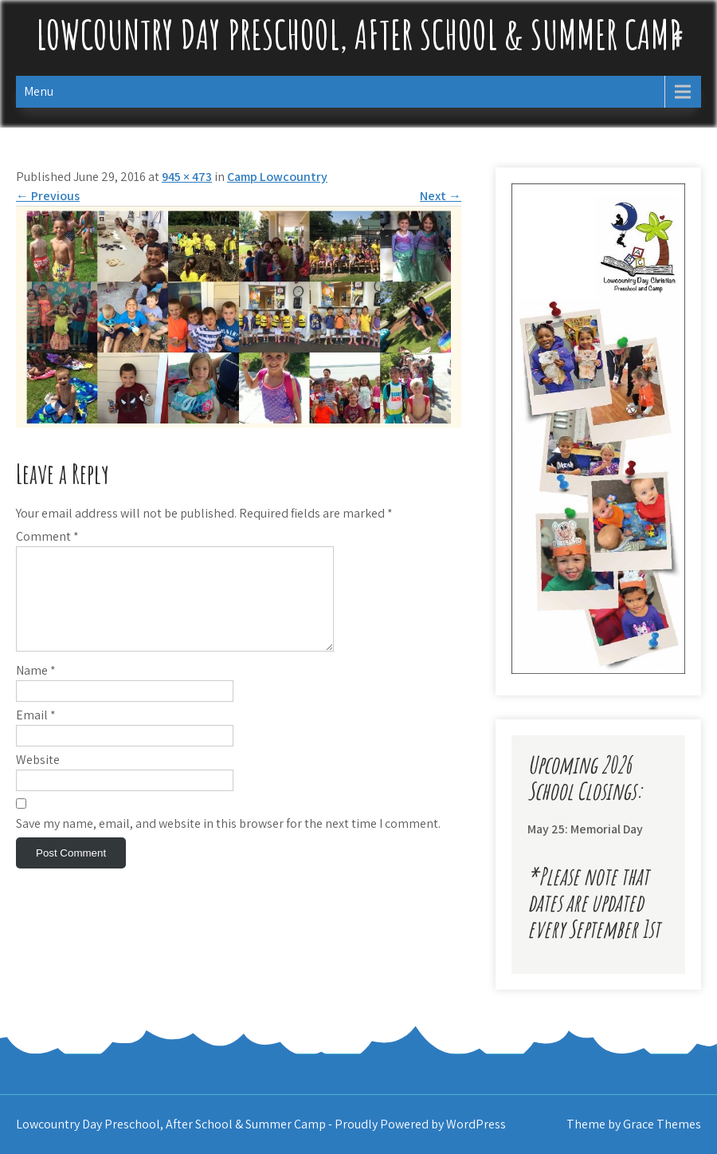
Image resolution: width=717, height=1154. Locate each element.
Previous (48, 195)
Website (38, 778)
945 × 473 (187, 176)
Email (36, 734)
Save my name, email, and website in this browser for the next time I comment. (228, 842)
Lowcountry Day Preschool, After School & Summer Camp (358, 34)
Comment (47, 536)
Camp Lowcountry (277, 176)
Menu (38, 91)
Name (36, 689)
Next (440, 195)
